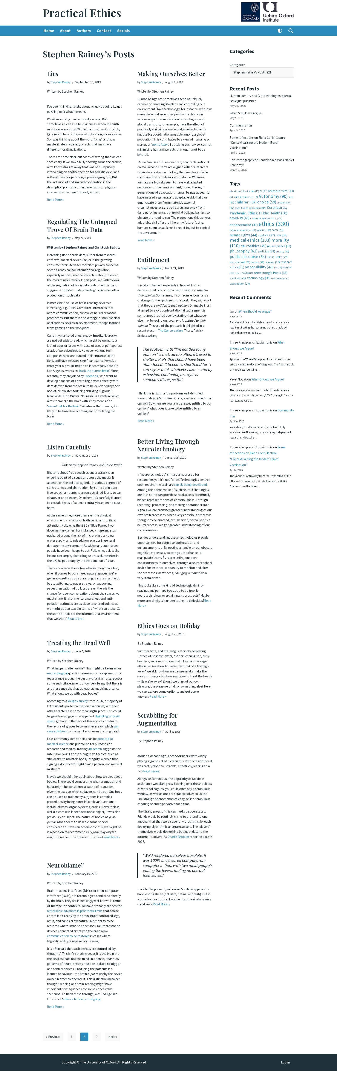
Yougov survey (79, 704)
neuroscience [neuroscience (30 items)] (279, 239)
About (65, 30)
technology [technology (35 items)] (259, 271)
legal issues (169, 770)
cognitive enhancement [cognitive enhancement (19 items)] (250, 202)
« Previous (53, 1037)
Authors (84, 30)
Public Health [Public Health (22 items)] (277, 250)
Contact (105, 30)
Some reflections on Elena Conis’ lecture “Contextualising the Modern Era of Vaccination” (260, 140)
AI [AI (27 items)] (263, 186)
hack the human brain (100, 375)
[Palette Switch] (280, 31)
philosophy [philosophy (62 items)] (243, 244)
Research (99, 755)
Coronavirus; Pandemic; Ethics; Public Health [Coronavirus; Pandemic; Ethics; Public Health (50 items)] (258, 205)
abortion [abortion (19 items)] (237, 186)
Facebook (102, 380)
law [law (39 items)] (281, 228)
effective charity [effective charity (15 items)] (272, 212)
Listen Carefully (69, 447)
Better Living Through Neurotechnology (168, 445)
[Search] (290, 30)
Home (49, 30)
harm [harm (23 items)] (277, 224)
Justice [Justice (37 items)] (266, 228)
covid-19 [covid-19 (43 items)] (240, 212)
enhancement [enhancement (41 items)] (244, 218)
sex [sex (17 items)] (239, 266)
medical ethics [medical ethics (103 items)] (250, 234)
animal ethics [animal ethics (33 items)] (281, 186)
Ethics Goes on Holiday (168, 625)
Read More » (56, 200)
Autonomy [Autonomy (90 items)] (273, 191)
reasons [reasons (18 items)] (257, 255)
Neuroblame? (65, 865)
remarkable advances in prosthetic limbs (77, 914)
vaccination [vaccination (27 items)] (240, 277)
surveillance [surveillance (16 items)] (238, 271)
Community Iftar (242, 123)
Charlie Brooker (198, 837)
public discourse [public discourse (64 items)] (248, 249)
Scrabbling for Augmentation (157, 719)
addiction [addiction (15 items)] (252, 186)
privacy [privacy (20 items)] (282, 244)
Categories (238, 64)
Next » (113, 1037)
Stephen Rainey (61, 82)
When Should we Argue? (247, 111)
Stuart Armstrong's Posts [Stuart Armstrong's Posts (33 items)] (265, 266)
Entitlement (153, 260)
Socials (125, 30)
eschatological (62, 673)
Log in (285, 1062)
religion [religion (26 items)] (272, 255)
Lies (52, 74)
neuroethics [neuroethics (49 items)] (253, 239)
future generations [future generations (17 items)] (243, 223)
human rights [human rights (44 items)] (243, 228)
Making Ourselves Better (171, 74)
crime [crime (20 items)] (256, 212)
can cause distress (99, 733)
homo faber (165, 142)
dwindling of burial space (65, 723)
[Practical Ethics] (82, 12)
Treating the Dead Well (78, 643)
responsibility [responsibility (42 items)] (259, 260)
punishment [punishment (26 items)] (240, 255)
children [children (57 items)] (246, 197)
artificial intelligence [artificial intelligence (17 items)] (244, 192)
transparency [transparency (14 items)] (279, 271)
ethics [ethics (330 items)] (274, 218)
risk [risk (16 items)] (277, 260)
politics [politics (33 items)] (266, 245)
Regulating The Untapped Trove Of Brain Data (82, 225)
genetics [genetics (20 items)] (264, 223)
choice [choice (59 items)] (266, 197)
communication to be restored (86, 938)
